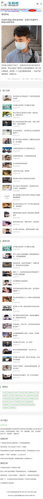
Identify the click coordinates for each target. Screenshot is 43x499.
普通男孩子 (6, 404)
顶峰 (25, 392)
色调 (4, 392)
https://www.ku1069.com (28, 495)
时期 (21, 392)
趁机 (36, 398)
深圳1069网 (18, 495)
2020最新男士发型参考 (20, 281)
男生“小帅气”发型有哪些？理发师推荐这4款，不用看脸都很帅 (18, 471)
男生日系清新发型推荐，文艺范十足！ (25, 349)
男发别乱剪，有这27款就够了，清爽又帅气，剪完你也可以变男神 (19, 475)
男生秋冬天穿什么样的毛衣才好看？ (24, 178)
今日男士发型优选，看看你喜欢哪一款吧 (26, 229)
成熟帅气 (18, 398)
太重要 (16, 395)
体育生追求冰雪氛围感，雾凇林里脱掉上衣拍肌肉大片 (16, 458)
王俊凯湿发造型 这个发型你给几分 (24, 148)
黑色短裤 (10, 392)
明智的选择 (6, 398)
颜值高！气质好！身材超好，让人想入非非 (13, 454)
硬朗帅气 (6, 395)
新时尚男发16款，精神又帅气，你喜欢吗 (26, 222)
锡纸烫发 (12, 408)
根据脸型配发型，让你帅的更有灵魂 (24, 156)
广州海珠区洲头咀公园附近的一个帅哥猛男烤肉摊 (15, 443)
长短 (23, 401)
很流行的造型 (15, 404)
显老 (12, 398)
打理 (11, 395)
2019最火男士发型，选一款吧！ (23, 342)
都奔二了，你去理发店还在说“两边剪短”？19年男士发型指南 (18, 479)
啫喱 (36, 395)
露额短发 (31, 392)
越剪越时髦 (29, 401)
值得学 (16, 392)
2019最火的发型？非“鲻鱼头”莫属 (23, 105)
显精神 (18, 401)
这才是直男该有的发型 (20, 163)
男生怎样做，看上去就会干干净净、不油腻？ (13, 447)
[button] (37, 4)
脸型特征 (31, 395)
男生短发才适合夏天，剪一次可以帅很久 (26, 375)
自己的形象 (30, 398)
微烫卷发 (6, 408)
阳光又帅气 (23, 395)
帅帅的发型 (24, 404)
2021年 (12, 401)
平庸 (37, 392)
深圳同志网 (3, 425)
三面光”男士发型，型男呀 (21, 171)
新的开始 (6, 401)
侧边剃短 (32, 404)
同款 (24, 398)
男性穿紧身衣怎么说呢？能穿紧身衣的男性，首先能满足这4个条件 (20, 450)
